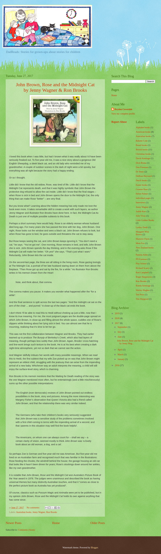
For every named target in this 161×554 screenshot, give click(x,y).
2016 (117, 365)
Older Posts (97, 523)
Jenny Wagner (39, 512)
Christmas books (143, 154)
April (120, 349)
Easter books (141, 185)
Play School (141, 263)
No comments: (33, 507)
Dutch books (141, 180)
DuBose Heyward (144, 176)
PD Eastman (141, 259)
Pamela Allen (142, 255)
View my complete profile (123, 114)
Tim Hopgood (142, 299)
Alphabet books (143, 127)
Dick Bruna (141, 163)
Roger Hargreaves (144, 277)
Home (56, 523)
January (121, 359)
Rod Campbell (142, 272)
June (120, 337)
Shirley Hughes (143, 290)
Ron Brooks (51, 512)
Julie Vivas (141, 216)
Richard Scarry (142, 268)
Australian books (23, 512)
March (121, 354)
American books (143, 132)
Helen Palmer (142, 194)
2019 (117, 313)
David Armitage (143, 158)
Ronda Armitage (143, 285)
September (123, 327)
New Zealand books (145, 247)
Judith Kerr (141, 211)
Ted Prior (140, 294)
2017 (117, 323)
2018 (117, 318)
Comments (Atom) (26, 530)
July (120, 332)
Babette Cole (142, 141)
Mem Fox (140, 243)
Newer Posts (13, 523)
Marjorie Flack (142, 239)
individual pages (143, 198)
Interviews (140, 202)
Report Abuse (119, 121)
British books (142, 149)
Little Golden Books (145, 220)
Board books (141, 145)
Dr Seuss (140, 171)
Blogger (94, 547)
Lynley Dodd (142, 227)
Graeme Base (142, 189)
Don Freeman (142, 167)
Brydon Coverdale (123, 109)
